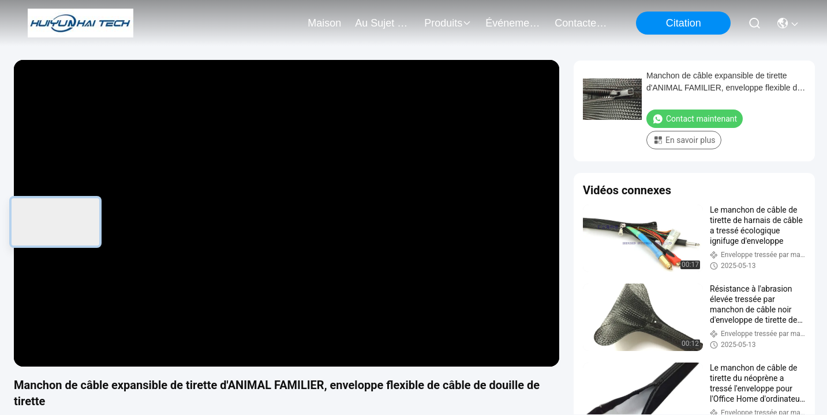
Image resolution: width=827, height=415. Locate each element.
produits (447, 23)
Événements (513, 23)
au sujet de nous (382, 23)
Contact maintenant (694, 119)
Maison (324, 23)
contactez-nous (582, 23)
